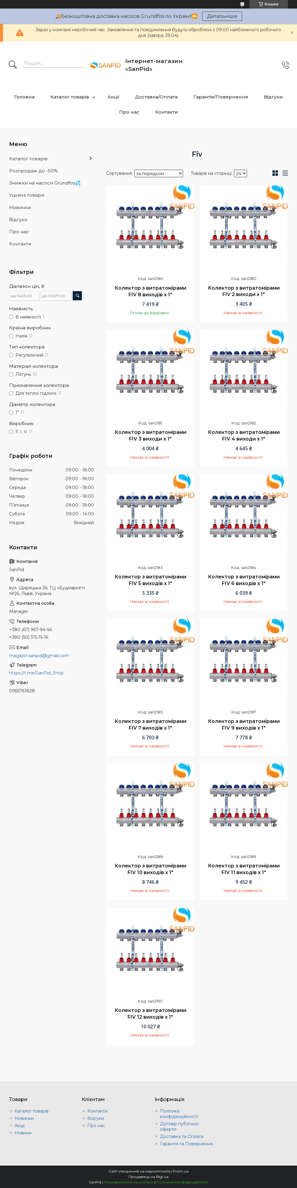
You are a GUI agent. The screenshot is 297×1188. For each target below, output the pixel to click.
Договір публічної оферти (179, 1126)
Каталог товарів (69, 97)
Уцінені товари (26, 195)
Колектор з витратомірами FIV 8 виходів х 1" (150, 291)
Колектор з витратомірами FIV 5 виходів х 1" (150, 580)
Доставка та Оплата (181, 1136)
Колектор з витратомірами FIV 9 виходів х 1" (244, 724)
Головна (24, 97)
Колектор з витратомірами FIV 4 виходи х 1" (244, 435)
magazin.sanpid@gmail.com (39, 655)
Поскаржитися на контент (129, 1182)
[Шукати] (12, 65)
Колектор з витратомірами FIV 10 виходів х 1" (150, 869)
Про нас (129, 112)
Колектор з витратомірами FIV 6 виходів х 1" (244, 580)
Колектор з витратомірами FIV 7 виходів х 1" (150, 724)
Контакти (166, 112)
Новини (23, 1133)
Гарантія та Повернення (186, 1143)
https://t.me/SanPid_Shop (36, 673)
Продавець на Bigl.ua (148, 1176)
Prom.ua (181, 1171)
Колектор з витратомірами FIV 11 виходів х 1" (244, 869)
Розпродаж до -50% (33, 171)
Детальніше (222, 16)
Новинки (20, 207)
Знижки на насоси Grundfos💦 (45, 183)
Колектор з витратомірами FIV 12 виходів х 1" (150, 1013)
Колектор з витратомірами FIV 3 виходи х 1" (150, 435)
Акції (113, 97)
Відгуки (273, 97)
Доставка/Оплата (156, 97)
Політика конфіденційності (179, 1113)
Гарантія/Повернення (220, 97)
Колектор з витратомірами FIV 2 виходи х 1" (244, 291)
